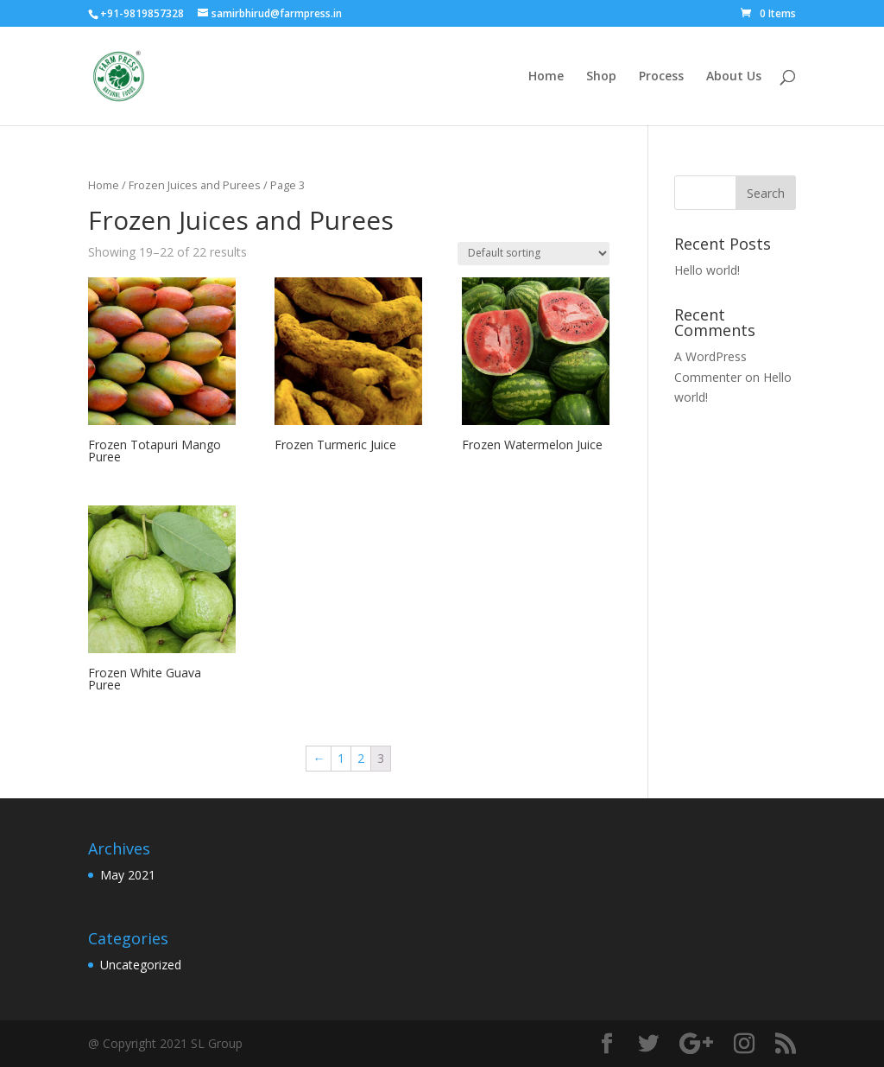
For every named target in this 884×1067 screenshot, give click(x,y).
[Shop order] (533, 253)
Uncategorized (140, 964)
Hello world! (707, 270)
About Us (733, 77)
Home (546, 77)
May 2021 (127, 875)
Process (661, 77)
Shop (601, 77)
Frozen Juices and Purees (195, 185)
